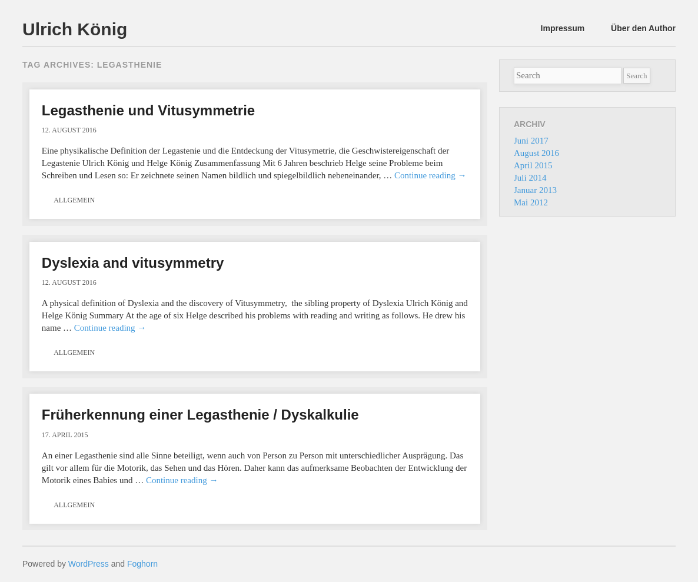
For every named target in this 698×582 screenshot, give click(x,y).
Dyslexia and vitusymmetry (133, 263)
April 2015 (533, 165)
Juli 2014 (530, 177)
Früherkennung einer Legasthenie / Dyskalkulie (200, 415)
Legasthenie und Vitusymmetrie (148, 110)
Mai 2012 (531, 202)
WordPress (88, 563)
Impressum (563, 28)
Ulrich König (74, 29)
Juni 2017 (531, 140)
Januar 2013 (535, 190)
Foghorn (142, 563)
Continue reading (430, 175)
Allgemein (74, 200)
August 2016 (536, 153)
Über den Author (643, 28)
